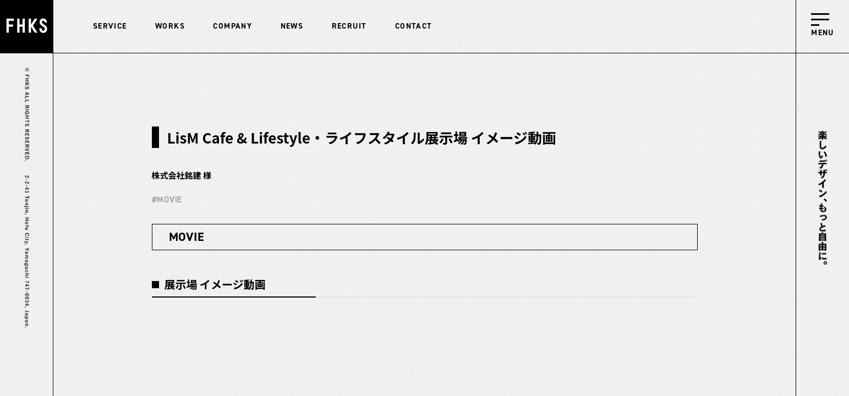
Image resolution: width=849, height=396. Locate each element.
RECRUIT (349, 26)
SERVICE (110, 26)
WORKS (170, 26)
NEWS (292, 26)
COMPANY (232, 26)
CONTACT (413, 26)
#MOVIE (167, 199)
